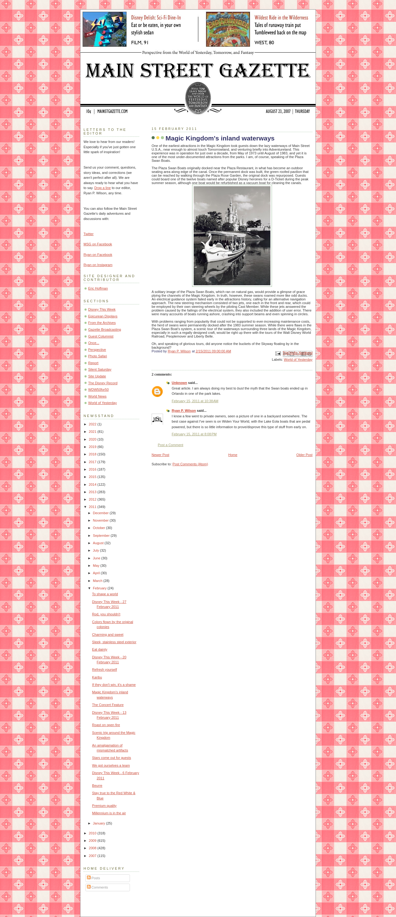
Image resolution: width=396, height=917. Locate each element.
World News (97, 396)
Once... (93, 343)
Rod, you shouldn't (106, 614)
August (98, 543)
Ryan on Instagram (98, 265)
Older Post (304, 455)
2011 (93, 507)
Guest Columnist (101, 336)
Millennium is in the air (109, 813)
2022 (93, 424)
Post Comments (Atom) (190, 464)
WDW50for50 (98, 389)
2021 (93, 431)
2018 (93, 454)
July (96, 550)
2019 (93, 447)
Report (93, 363)
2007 (93, 856)
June (97, 558)
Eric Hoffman (98, 288)
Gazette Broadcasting (104, 329)
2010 (93, 833)
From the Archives (102, 323)
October (99, 528)
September (101, 535)
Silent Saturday (99, 369)
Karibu (97, 677)
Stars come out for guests (111, 758)
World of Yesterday (298, 359)
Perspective (97, 349)
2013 (93, 492)
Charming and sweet (107, 634)
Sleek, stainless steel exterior (114, 642)
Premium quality (104, 805)
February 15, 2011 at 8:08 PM (194, 434)
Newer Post (160, 455)
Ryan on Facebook (98, 254)
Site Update (97, 376)
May (96, 565)
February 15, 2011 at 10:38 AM (195, 401)
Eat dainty (99, 649)
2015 (93, 477)
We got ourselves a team (111, 765)
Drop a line (102, 188)
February (100, 588)
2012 (93, 499)
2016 (93, 469)
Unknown (179, 383)
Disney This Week (102, 309)
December (101, 513)
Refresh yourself (104, 669)
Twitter (89, 234)
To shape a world (105, 594)
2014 (93, 484)
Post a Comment (170, 445)
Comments (97, 887)
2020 (93, 439)
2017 (93, 462)
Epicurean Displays (103, 316)
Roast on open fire (106, 725)
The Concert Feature (108, 705)
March (98, 581)
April (97, 573)
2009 (93, 840)
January (99, 823)
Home (232, 455)
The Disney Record (103, 383)
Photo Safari (97, 356)
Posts (93, 878)
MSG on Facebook (98, 244)
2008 (93, 848)
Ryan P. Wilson (184, 410)
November (101, 520)
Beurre (97, 785)
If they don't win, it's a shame (114, 685)
